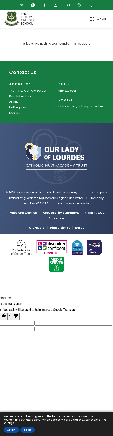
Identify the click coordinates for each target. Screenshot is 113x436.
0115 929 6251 (67, 91)
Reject (27, 429)
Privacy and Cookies (22, 213)
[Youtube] (67, 5)
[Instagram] (56, 5)
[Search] (90, 5)
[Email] (34, 5)
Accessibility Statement (61, 213)
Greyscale (38, 228)
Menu (98, 19)
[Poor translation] (14, 316)
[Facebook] (45, 5)
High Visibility (61, 228)
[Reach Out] (23, 5)
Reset (79, 228)
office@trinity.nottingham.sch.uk (80, 106)
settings (9, 423)
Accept (11, 429)
